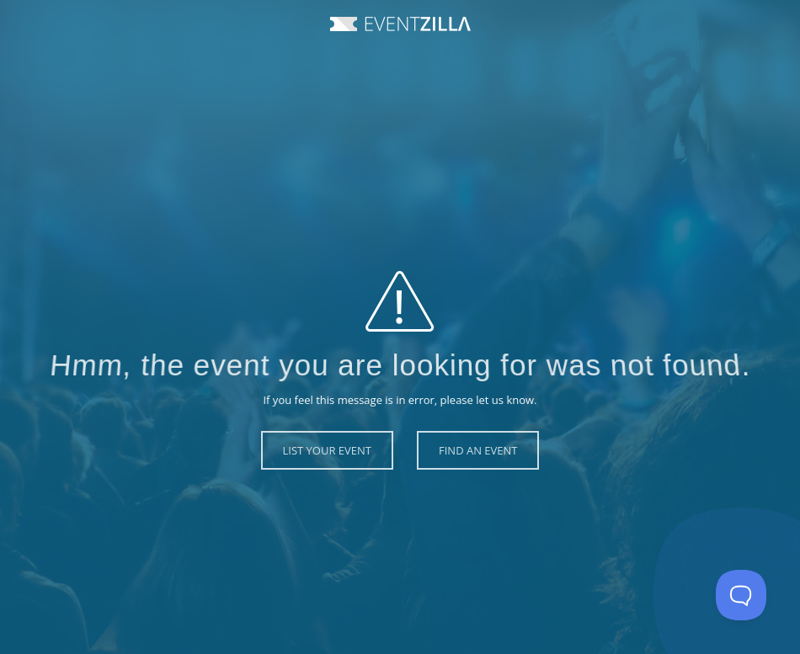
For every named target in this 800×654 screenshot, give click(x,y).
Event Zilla (400, 24)
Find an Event (478, 450)
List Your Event (327, 450)
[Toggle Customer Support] (741, 595)
